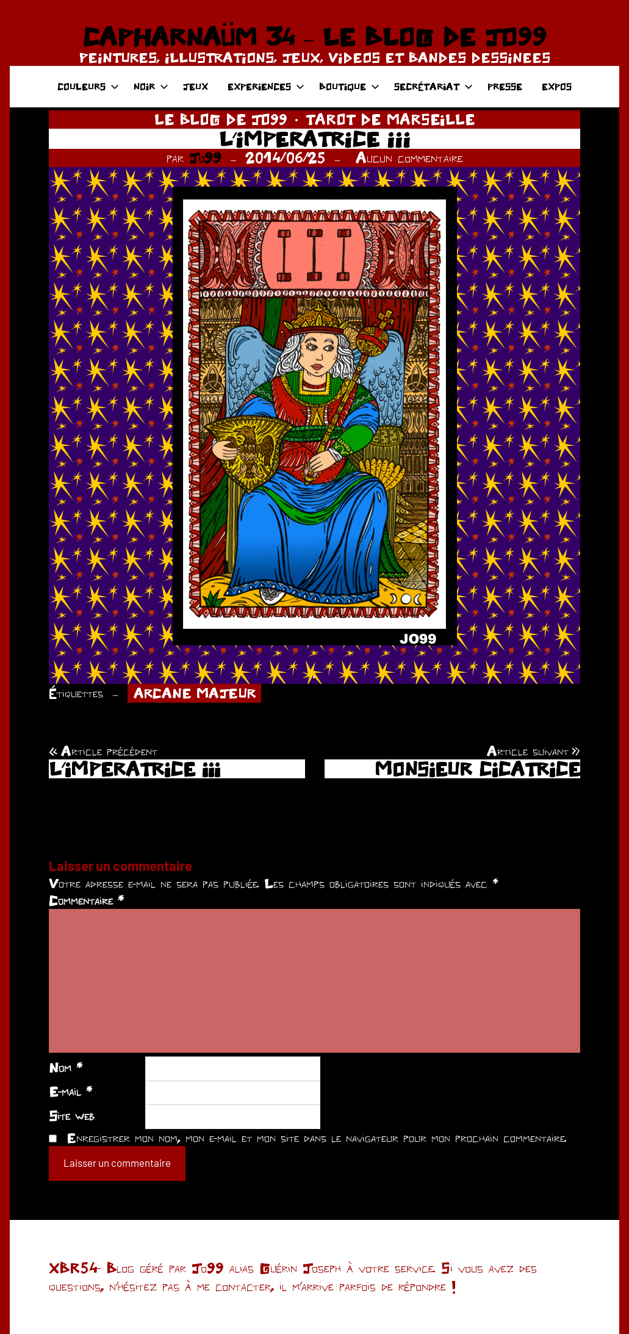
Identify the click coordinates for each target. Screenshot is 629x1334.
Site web (72, 1115)
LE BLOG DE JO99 (220, 119)
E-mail (70, 1091)
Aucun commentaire (409, 157)
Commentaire (86, 900)
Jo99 (205, 157)
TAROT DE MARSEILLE (390, 119)
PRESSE (504, 86)
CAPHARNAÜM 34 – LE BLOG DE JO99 (314, 36)
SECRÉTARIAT (433, 86)
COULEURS (88, 86)
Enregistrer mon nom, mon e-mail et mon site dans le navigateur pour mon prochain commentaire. (316, 1137)
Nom (65, 1067)
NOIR (151, 86)
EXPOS (557, 86)
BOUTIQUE (349, 86)
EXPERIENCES (266, 86)
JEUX (195, 86)
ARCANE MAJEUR (195, 692)
